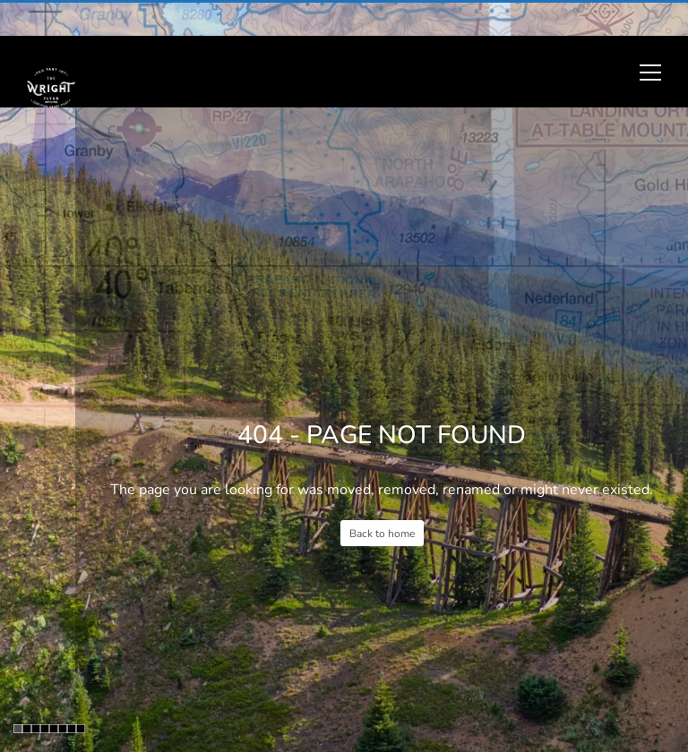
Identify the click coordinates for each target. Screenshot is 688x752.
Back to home (382, 533)
